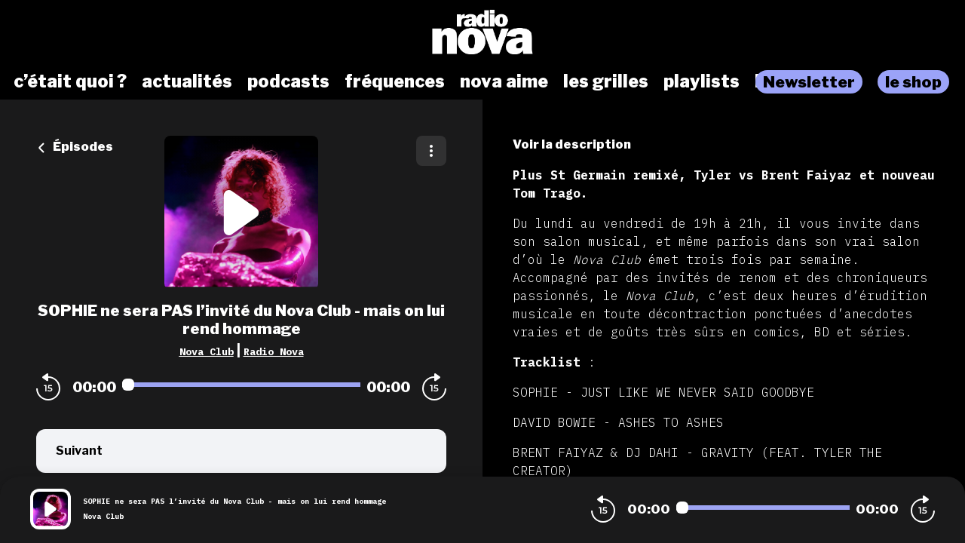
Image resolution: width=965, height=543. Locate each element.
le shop (913, 81)
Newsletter (809, 81)
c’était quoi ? (70, 81)
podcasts (288, 81)
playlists (701, 81)
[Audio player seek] (241, 385)
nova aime (504, 81)
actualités (187, 81)
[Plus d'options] (431, 151)
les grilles (605, 81)
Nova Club (206, 351)
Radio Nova (274, 351)
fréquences (395, 81)
